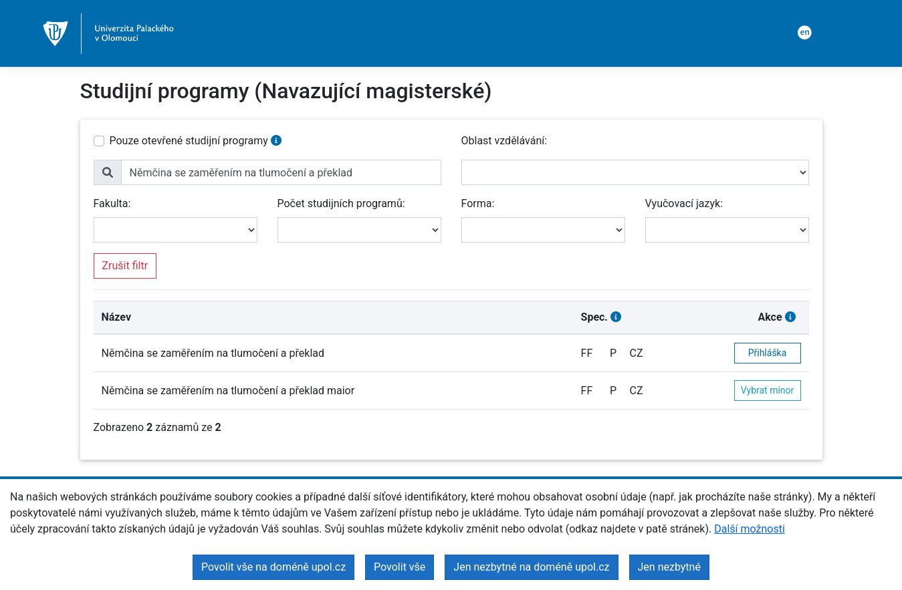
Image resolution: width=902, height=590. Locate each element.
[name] (281, 172)
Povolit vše (399, 567)
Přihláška (767, 352)
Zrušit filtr (125, 265)
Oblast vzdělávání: (504, 140)
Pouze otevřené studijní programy (189, 140)
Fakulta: (112, 203)
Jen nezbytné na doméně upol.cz (531, 567)
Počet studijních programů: (341, 203)
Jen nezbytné (669, 567)
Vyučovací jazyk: (684, 203)
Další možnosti (749, 529)
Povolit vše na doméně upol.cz (273, 567)
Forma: (478, 203)
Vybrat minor (767, 390)
